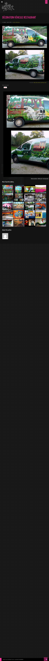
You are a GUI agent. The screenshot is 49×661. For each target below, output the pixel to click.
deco (14, 22)
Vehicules (18, 22)
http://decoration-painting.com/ (40, 82)
